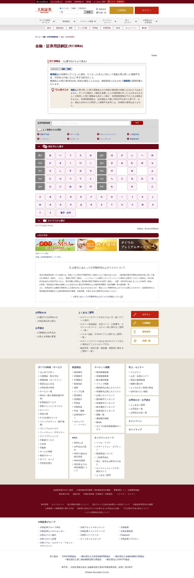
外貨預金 (107, 28)
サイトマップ (135, 429)
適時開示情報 (102, 418)
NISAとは (78, 443)
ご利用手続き (102, 457)
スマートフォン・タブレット (108, 448)
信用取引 (78, 399)
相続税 (126, 81)
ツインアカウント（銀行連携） (52, 423)
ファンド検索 (102, 384)
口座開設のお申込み (46, 333)
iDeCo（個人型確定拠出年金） (52, 397)
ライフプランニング (49, 436)
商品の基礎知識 (138, 380)
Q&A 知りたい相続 (139, 391)
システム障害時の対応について (97, 512)
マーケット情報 (102, 367)
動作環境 (44, 504)
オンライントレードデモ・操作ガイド (108, 469)
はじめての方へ (47, 372)
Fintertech (125, 535)
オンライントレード (104, 438)
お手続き (39, 328)
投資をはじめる (47, 384)
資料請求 (102, 9)
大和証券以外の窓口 (46, 321)
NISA (118, 28)
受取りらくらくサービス (51, 406)
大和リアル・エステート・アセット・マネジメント (57, 544)
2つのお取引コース (48, 418)
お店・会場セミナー (140, 376)
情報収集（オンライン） (51, 380)
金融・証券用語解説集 (50, 37)
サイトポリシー (58, 504)
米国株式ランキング (105, 403)
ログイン (146, 10)
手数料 (43, 448)
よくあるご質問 (99, 2)
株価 (74, 8)
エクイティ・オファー (126, 494)
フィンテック (105, 139)
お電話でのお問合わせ (47, 317)
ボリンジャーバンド (108, 134)
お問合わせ (40, 312)
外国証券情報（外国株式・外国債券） (98, 494)
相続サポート (46, 455)
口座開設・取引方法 (49, 376)
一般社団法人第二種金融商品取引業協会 (82, 559)
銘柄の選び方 (137, 384)
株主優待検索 (102, 380)
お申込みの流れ (80, 448)
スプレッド (74, 139)
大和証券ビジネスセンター (52, 531)
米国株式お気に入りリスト (108, 391)
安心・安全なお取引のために (108, 462)
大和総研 (125, 527)
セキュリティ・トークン (80, 423)
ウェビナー (136, 372)
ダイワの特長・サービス (50, 367)
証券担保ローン (80, 416)
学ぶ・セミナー (136, 367)
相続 (63, 69)
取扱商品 (76, 367)
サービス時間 (46, 452)
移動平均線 (44, 134)
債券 (71, 28)
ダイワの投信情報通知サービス (108, 427)
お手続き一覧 (137, 409)
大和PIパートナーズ (89, 535)
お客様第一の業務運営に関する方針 (59, 508)
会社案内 (68, 2)
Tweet (154, 55)
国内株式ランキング (105, 399)
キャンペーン (131, 28)
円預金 (95, 28)
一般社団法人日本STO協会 (117, 559)
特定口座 (44, 414)
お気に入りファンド (105, 395)
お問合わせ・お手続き (139, 400)
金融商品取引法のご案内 (63, 490)
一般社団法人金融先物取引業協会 (128, 556)
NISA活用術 (79, 460)
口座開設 (121, 10)
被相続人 (54, 74)
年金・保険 (79, 411)
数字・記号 (66, 213)
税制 (69, 69)
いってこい (44, 139)
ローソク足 (74, 134)
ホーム (37, 37)
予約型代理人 (46, 463)
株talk (144, 28)
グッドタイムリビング (90, 539)
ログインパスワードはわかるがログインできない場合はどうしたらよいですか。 (101, 342)
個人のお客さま (42, 2)
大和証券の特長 (47, 388)
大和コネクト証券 (48, 539)
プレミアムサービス (49, 428)
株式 (49, 28)
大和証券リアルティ (130, 539)
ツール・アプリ (103, 443)
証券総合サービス (48, 402)
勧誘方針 (76, 494)
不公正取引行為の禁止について (136, 508)
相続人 (74, 90)
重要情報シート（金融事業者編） (127, 490)
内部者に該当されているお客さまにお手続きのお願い (98, 508)
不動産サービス (47, 440)
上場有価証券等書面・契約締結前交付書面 (93, 490)
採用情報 (78, 2)
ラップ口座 (82, 28)
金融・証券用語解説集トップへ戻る (48, 257)
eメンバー (44, 410)
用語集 (88, 2)
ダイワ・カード (47, 459)
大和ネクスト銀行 (48, 535)
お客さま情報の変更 (46, 336)
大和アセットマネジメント (92, 527)
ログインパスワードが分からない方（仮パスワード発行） (101, 318)
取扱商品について (104, 453)
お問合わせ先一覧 (139, 413)
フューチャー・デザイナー (52, 432)
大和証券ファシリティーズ (92, 531)
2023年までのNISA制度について (80, 467)
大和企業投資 (127, 531)
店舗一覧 (102, 13)
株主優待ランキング (105, 407)
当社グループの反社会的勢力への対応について (111, 504)
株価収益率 (134, 139)
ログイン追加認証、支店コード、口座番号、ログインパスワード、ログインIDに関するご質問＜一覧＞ (101, 327)
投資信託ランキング (105, 411)
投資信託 (82, 8)
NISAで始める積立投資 (80, 455)
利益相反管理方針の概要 (143, 504)
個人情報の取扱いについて (78, 504)
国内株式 (78, 372)
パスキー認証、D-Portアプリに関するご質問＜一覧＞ (101, 335)
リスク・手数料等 (117, 2)
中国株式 (78, 380)
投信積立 (78, 395)
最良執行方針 (64, 494)
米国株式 (78, 376)
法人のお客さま (57, 2)
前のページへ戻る (42, 253)
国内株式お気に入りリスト (108, 388)
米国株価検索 (102, 376)
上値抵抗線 (134, 134)
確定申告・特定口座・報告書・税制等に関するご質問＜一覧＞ (101, 349)
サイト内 (65, 8)
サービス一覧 (46, 391)
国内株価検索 (102, 372)
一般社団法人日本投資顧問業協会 (94, 556)
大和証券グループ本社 (50, 527)
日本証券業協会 (69, 556)
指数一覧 (100, 415)
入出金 (43, 444)
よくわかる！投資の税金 (142, 388)
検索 (88, 12)
